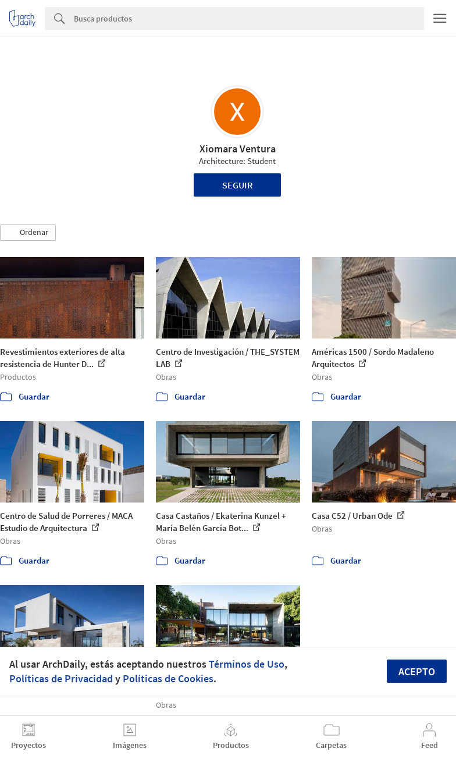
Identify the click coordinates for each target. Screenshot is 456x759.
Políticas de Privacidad (61, 678)
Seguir (237, 185)
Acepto (416, 671)
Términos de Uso (246, 664)
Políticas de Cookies (168, 678)
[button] (28, 233)
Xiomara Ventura (238, 148)
